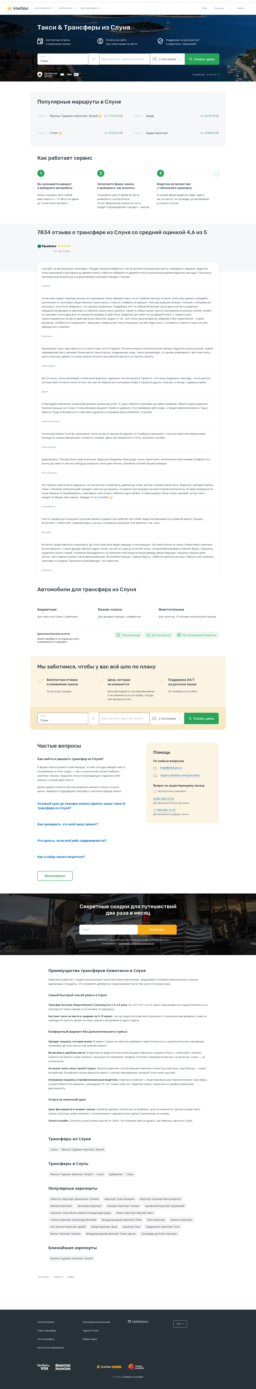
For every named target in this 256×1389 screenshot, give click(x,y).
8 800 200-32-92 (163, 799)
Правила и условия (133, 1376)
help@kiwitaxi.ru (171, 768)
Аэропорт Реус (131, 1226)
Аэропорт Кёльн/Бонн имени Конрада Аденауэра (80, 1212)
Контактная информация (50, 1347)
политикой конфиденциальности (136, 943)
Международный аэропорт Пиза (122, 1219)
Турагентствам (90, 1330)
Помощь (219, 8)
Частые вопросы (45, 1339)
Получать (157, 930)
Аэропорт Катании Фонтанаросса (160, 1199)
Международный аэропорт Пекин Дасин (111, 1233)
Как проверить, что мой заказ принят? (67, 824)
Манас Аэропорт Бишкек (65, 1233)
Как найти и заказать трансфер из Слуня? (70, 759)
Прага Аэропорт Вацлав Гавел (134, 1212)
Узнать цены (202, 59)
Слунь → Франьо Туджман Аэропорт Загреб (77, 1149)
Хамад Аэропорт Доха (104, 1226)
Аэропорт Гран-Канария (119, 1199)
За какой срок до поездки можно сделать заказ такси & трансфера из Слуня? (81, 806)
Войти (241, 8)
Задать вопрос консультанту (180, 775)
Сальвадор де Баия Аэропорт (159, 1233)
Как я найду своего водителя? (61, 857)
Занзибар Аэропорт (90, 1206)
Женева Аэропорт (61, 1206)
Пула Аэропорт (156, 1219)
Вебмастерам (90, 1339)
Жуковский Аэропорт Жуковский (164, 1206)
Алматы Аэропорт (181, 1219)
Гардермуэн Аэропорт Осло (163, 1226)
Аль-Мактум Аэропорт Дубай (68, 1226)
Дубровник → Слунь (121, 1174)
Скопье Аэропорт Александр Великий (73, 1219)
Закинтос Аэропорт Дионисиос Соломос (74, 1199)
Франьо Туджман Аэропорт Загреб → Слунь (77, 1174)
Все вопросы (55, 876)
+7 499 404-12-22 (164, 810)
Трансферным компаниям (96, 1322)
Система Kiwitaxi (45, 1322)
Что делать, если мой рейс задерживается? (71, 841)
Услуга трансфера (46, 1330)
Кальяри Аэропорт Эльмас (123, 1206)
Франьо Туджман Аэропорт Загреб (71, 1258)
